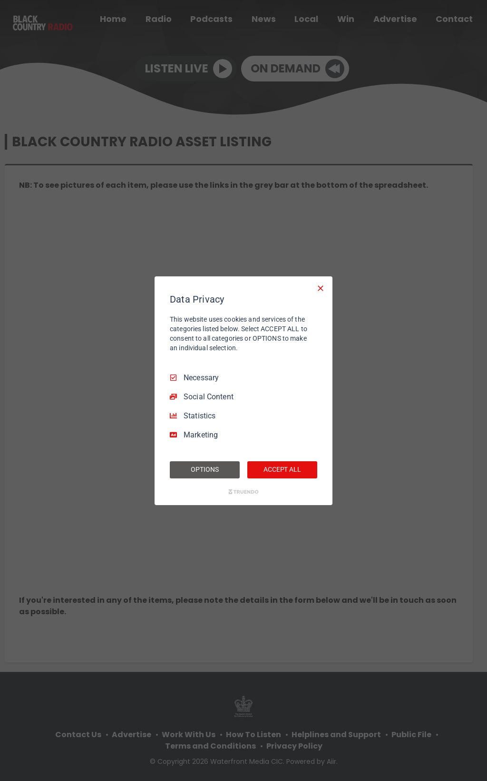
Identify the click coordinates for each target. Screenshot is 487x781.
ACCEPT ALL (282, 469)
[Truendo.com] (243, 492)
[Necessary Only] (320, 288)
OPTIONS (204, 469)
